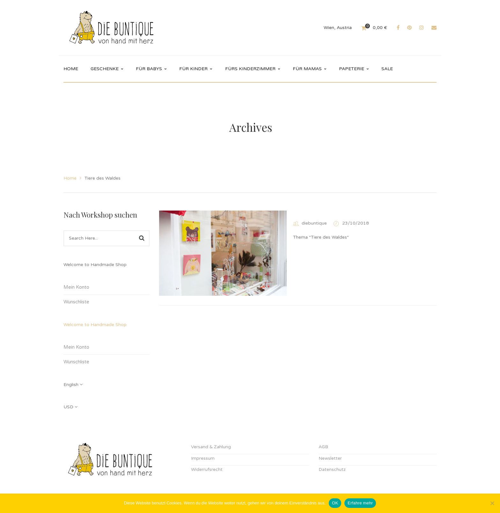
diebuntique (314, 223)
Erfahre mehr (360, 503)
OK (335, 503)
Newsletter (330, 458)
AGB (323, 447)
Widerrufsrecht (207, 469)
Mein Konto (76, 287)
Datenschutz (332, 469)
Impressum (203, 458)
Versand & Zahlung (211, 447)
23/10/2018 (355, 223)
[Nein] (492, 503)
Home (70, 178)
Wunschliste (76, 302)
